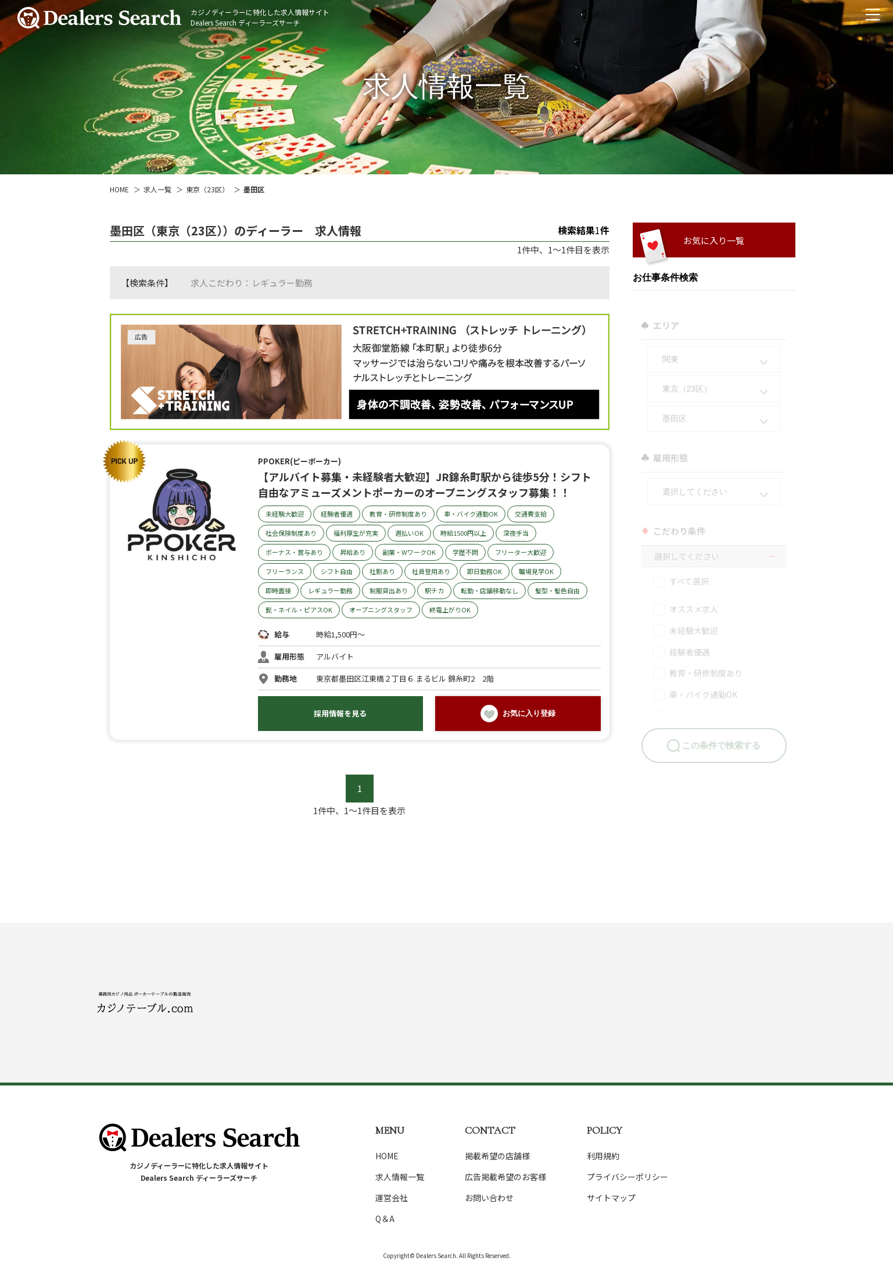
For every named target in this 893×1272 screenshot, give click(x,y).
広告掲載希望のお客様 (505, 1177)
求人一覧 (157, 189)
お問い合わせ (489, 1197)
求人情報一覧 (399, 1177)
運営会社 (391, 1197)
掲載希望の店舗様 (497, 1156)
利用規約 (603, 1156)
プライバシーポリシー (627, 1177)
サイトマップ (611, 1197)
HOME (119, 189)
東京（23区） (207, 189)
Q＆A (385, 1218)
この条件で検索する (721, 738)
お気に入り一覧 (713, 240)
